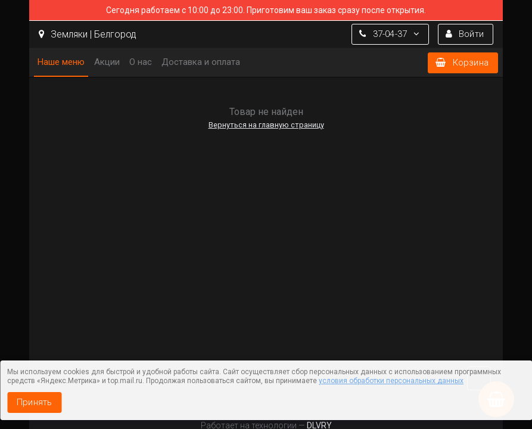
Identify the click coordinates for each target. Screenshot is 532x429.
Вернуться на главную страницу (266, 124)
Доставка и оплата (200, 62)
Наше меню (61, 62)
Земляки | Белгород (87, 34)
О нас (140, 62)
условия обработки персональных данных (391, 381)
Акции (107, 62)
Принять (34, 402)
